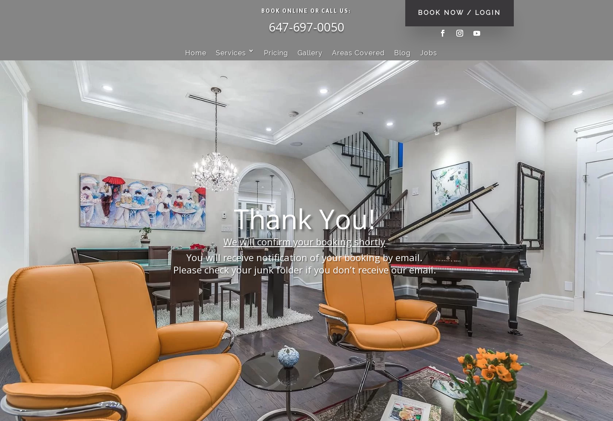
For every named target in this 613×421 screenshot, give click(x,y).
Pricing (276, 53)
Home (195, 53)
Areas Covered (358, 53)
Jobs (428, 53)
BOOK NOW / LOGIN (459, 13)
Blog (402, 53)
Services (231, 53)
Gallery (310, 53)
